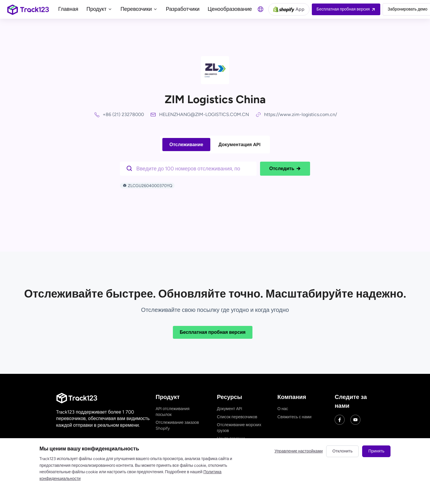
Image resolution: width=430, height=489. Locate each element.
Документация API (240, 144)
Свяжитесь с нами (294, 416)
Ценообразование (230, 9)
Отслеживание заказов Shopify (177, 425)
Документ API (229, 408)
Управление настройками (299, 451)
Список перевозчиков (237, 416)
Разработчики (182, 9)
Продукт (99, 9)
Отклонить (342, 451)
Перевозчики (139, 9)
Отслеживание (186, 144)
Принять (376, 451)
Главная (68, 9)
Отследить (285, 168)
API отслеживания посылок (173, 411)
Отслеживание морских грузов (239, 427)
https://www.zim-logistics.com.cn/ (300, 114)
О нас (282, 408)
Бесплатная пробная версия (213, 332)
